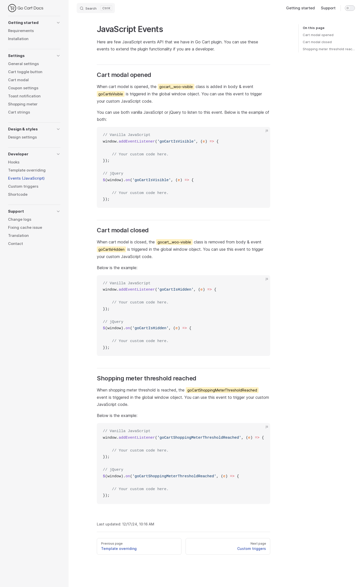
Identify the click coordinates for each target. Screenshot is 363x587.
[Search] (96, 8)
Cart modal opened (318, 35)
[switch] (350, 8)
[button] (34, 23)
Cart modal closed (317, 42)
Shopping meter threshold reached (329, 49)
